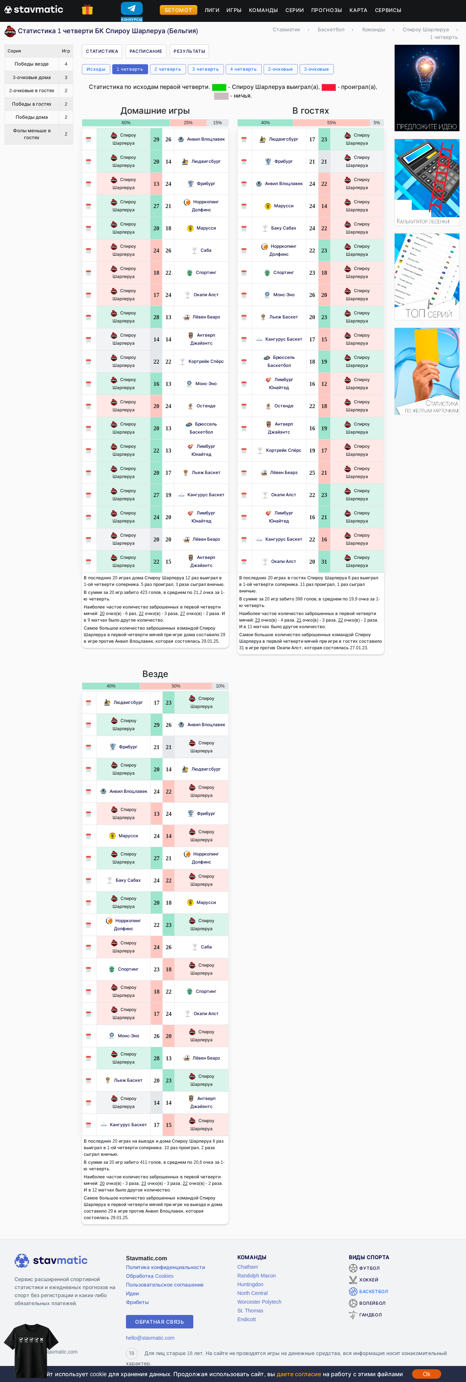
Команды (263, 10)
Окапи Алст (201, 294)
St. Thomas (250, 1310)
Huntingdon (250, 1284)
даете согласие (299, 1374)
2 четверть (168, 69)
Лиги (212, 10)
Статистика (102, 51)
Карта (359, 10)
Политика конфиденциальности (165, 1267)
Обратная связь (159, 1322)
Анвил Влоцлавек (201, 139)
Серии (294, 10)
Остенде (201, 405)
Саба (201, 250)
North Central (252, 1293)
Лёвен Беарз (201, 317)
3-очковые (316, 69)
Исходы (96, 69)
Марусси (201, 228)
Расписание (146, 51)
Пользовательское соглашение (165, 1284)
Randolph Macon (256, 1275)
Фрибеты (137, 1302)
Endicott (246, 1319)
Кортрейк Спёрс (201, 361)
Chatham (247, 1267)
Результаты (189, 51)
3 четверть (206, 69)
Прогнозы (327, 10)
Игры (234, 10)
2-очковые (280, 69)
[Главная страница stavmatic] (33, 8)
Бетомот (178, 10)
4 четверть (243, 69)
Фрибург (201, 183)
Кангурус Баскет (201, 494)
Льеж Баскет (201, 472)
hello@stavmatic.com (150, 1338)
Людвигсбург (201, 161)
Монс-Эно (201, 383)
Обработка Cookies (149, 1276)
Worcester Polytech (259, 1302)
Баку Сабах (279, 228)
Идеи (132, 1293)
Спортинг (201, 272)
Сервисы (388, 10)
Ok (426, 1374)
